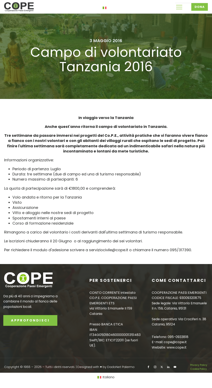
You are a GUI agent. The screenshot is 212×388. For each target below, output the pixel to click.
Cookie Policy (198, 369)
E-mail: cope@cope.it (169, 342)
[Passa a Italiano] (106, 377)
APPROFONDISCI (30, 320)
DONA (200, 7)
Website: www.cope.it (169, 347)
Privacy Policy (199, 365)
